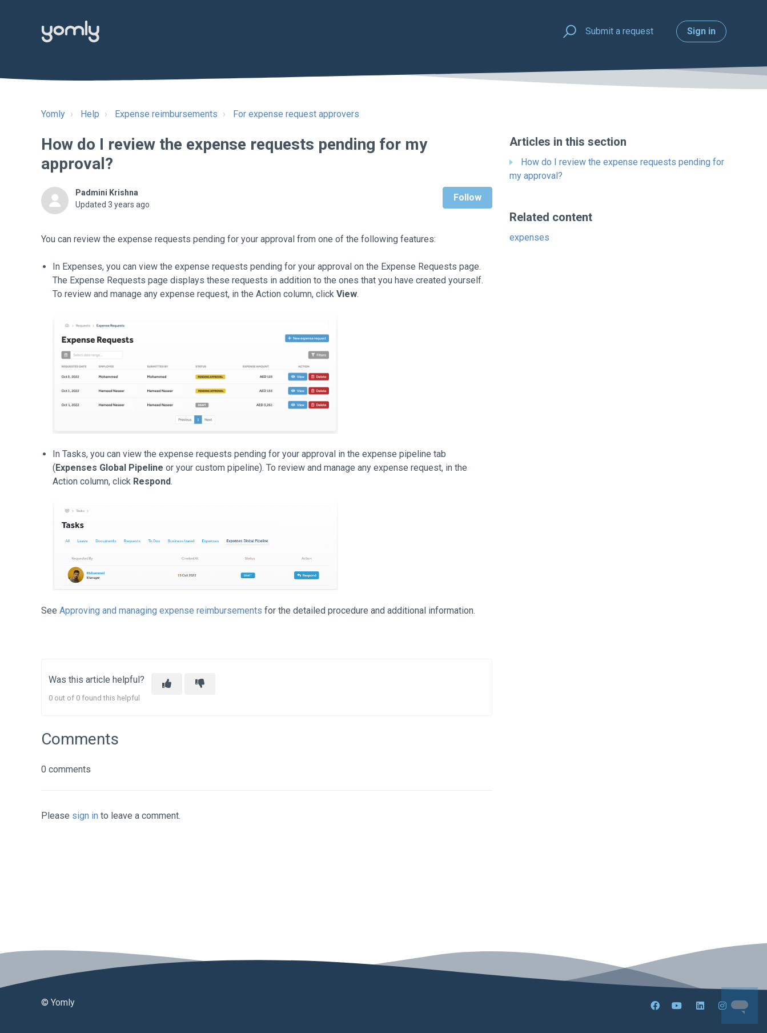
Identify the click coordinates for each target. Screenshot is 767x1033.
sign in (85, 815)
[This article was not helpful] (199, 684)
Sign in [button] (701, 31)
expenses (529, 237)
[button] (568, 31)
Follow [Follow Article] (467, 197)
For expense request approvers (296, 114)
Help (90, 114)
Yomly (53, 114)
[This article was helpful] (166, 684)
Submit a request (619, 31)
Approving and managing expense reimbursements (160, 610)
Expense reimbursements (166, 114)
